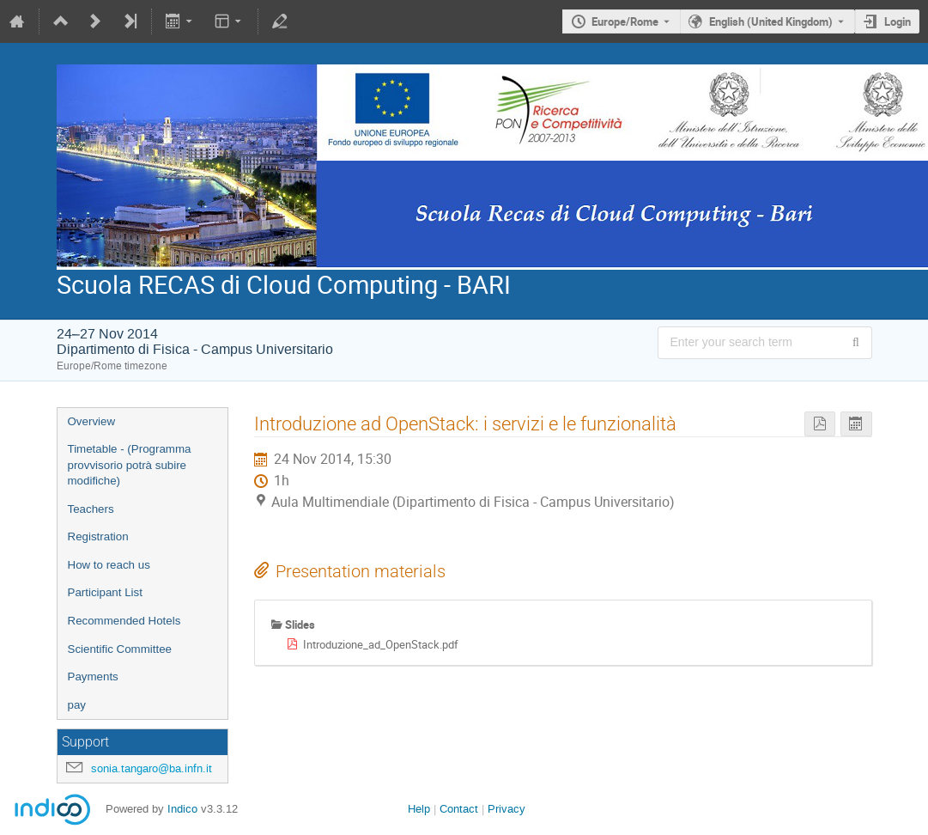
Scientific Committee (120, 649)
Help (419, 808)
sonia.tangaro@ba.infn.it (151, 768)
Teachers (91, 509)
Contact (459, 808)
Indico (182, 808)
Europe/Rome (624, 21)
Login (897, 21)
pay (77, 704)
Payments (93, 676)
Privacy (506, 808)
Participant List (105, 592)
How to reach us (109, 564)
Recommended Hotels (124, 620)
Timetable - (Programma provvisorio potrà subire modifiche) (129, 464)
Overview (92, 421)
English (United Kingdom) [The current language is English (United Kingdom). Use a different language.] (771, 21)
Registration (98, 536)
